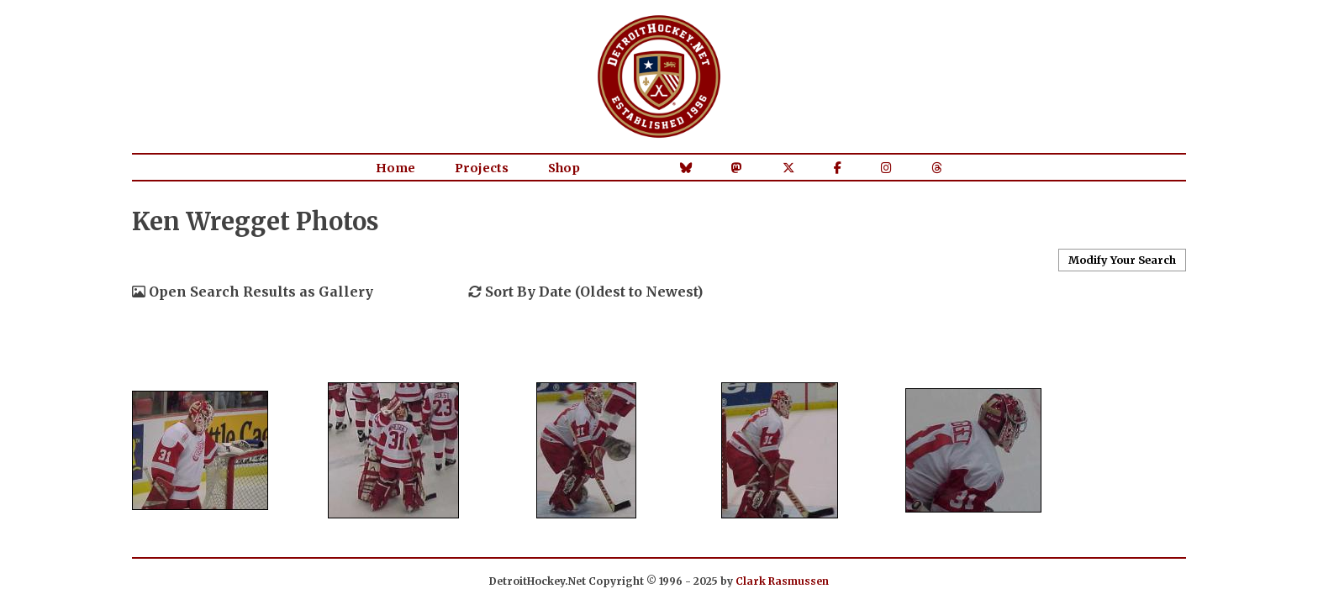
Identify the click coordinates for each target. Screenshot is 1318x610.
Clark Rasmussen (782, 581)
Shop (564, 168)
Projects (482, 168)
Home (395, 168)
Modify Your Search (1122, 259)
